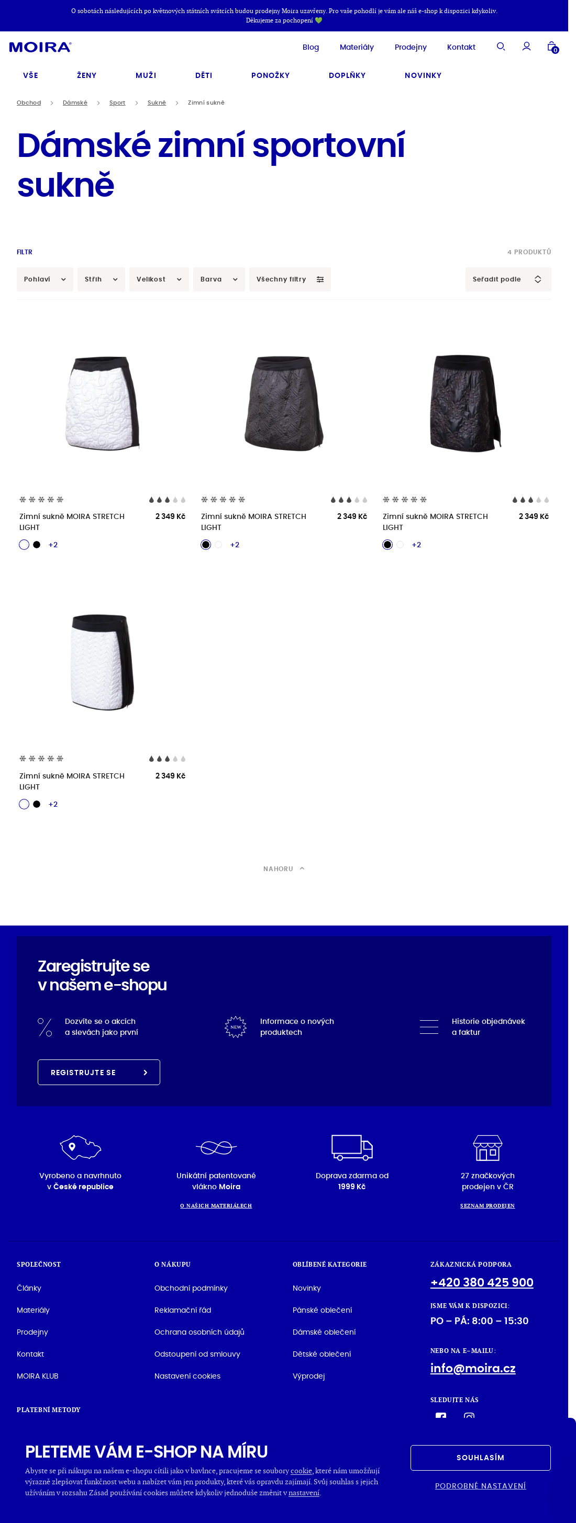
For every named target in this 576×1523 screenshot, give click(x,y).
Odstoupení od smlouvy (197, 1351)
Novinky (423, 72)
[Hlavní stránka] (52, 45)
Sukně (157, 100)
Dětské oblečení (322, 1351)
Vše (30, 72)
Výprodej (309, 1373)
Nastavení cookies (187, 1373)
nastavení (304, 1492)
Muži (146, 72)
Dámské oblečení (324, 1329)
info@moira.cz (473, 1366)
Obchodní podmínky (191, 1285)
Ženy (87, 72)
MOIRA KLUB (38, 1373)
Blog (299, 45)
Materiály (345, 45)
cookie (301, 1470)
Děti (204, 72)
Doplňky (347, 72)
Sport (117, 100)
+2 (53, 542)
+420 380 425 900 (482, 1280)
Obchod (29, 100)
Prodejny (399, 45)
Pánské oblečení (322, 1307)
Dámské (75, 100)
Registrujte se (99, 1070)
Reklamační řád (182, 1307)
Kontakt (450, 45)
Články (29, 1285)
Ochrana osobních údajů (199, 1329)
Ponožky (270, 72)
